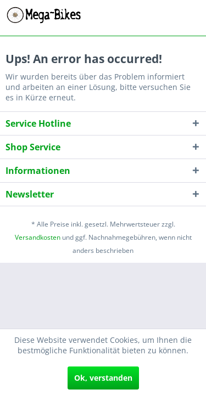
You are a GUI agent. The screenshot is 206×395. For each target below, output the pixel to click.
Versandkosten (37, 237)
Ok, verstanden (103, 378)
